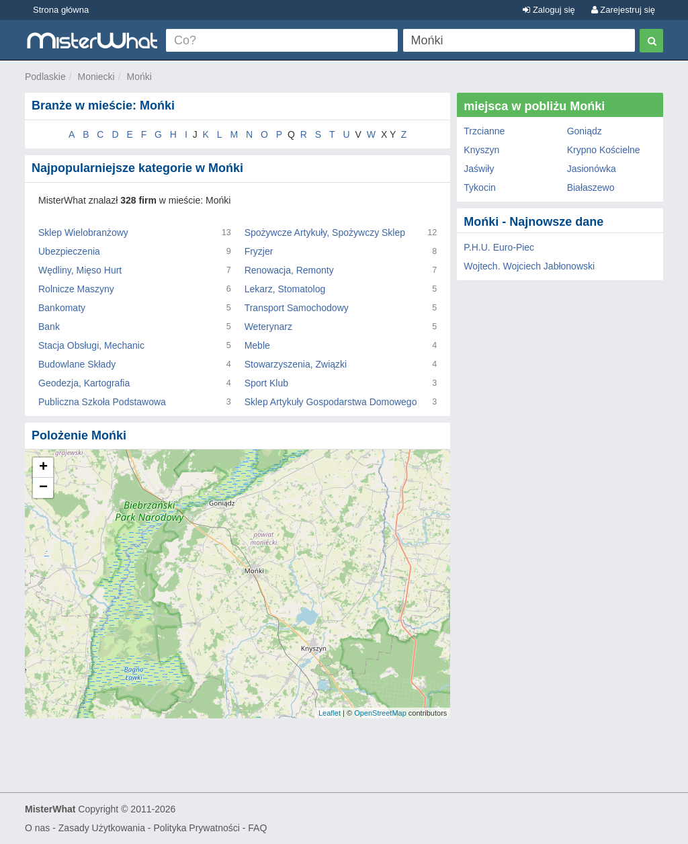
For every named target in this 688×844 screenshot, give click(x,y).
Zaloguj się (548, 10)
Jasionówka (591, 168)
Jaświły (479, 168)
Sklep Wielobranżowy (83, 232)
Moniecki (95, 76)
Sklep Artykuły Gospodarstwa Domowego (331, 401)
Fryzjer (259, 251)
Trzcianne (484, 131)
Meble (257, 345)
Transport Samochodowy (297, 307)
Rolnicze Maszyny (76, 289)
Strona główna (61, 10)
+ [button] (43, 468)
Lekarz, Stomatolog (285, 289)
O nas (37, 827)
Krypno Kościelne (603, 149)
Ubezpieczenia (69, 251)
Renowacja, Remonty (289, 270)
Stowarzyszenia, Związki (296, 364)
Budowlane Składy (77, 364)
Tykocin (479, 187)
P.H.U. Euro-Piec (499, 247)
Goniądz (584, 131)
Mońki (139, 76)
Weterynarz (268, 326)
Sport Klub (266, 383)
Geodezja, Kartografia (84, 383)
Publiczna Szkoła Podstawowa (102, 401)
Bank (49, 326)
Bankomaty (61, 307)
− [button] (43, 488)
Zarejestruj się (623, 10)
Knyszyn (481, 149)
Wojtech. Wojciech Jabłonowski (529, 266)
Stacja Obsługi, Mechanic (91, 345)
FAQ (257, 827)
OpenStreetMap (380, 713)
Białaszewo (591, 187)
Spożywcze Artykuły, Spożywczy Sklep (325, 232)
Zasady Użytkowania (101, 827)
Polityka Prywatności (196, 827)
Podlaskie (45, 76)
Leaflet (329, 713)
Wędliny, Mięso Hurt (80, 270)
